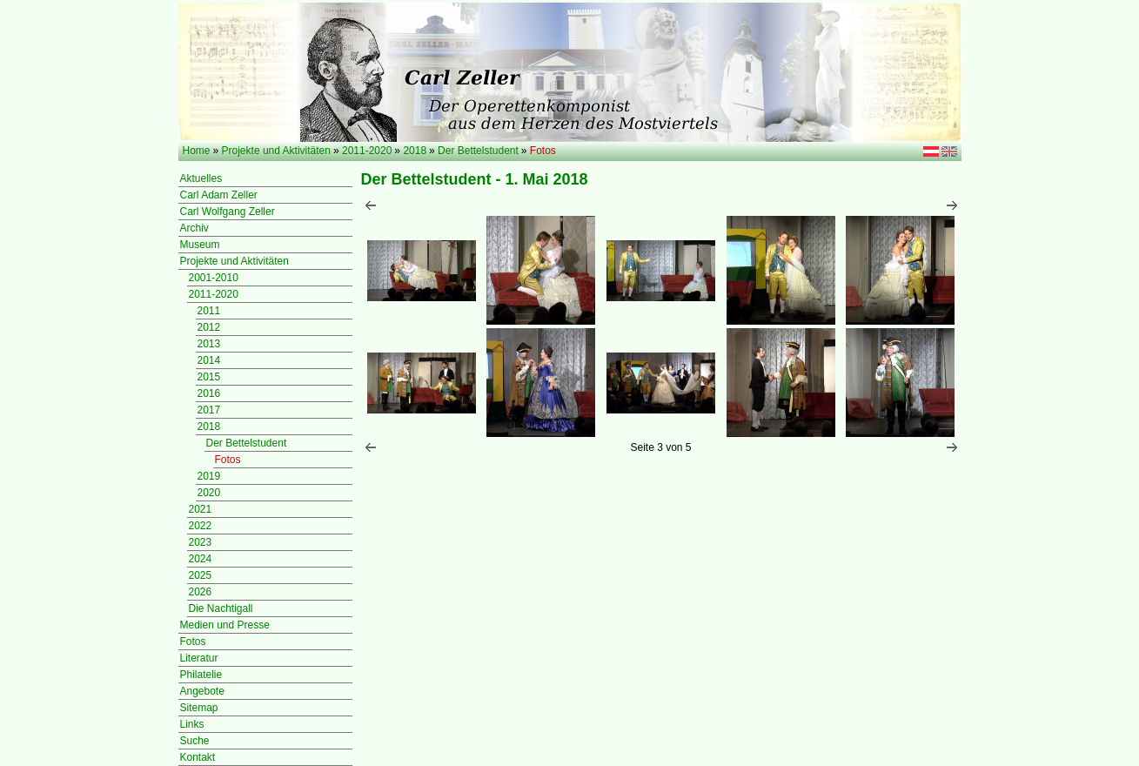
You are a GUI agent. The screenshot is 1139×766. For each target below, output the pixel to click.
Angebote (202, 691)
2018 (414, 150)
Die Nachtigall (221, 608)
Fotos (228, 460)
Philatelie (201, 675)
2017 (209, 410)
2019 (209, 476)
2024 (200, 559)
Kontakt (198, 757)
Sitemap (199, 708)
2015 (209, 377)
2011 (209, 311)
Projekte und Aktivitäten (276, 150)
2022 (200, 526)
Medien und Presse (225, 625)
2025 (200, 575)
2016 (209, 393)
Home (197, 150)
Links (192, 724)
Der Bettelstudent (478, 150)
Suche (195, 741)
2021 (200, 509)
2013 (209, 344)
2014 (209, 360)
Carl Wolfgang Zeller (227, 211)
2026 (200, 592)
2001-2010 (213, 278)
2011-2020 (367, 150)
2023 (200, 542)
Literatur (199, 658)
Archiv (194, 228)
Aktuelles (201, 178)
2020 (209, 493)
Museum (200, 245)
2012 (209, 327)
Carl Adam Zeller (219, 195)
